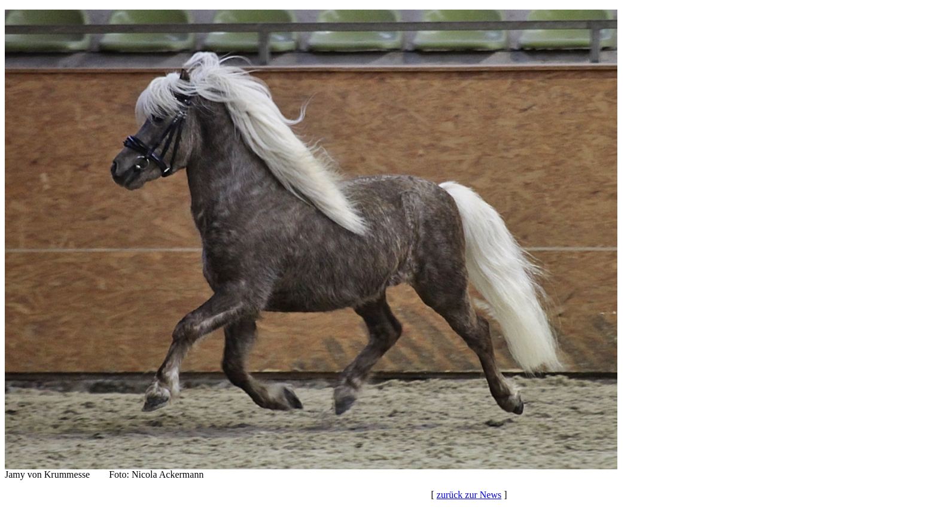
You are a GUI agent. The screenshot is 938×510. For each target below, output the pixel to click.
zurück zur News (469, 495)
